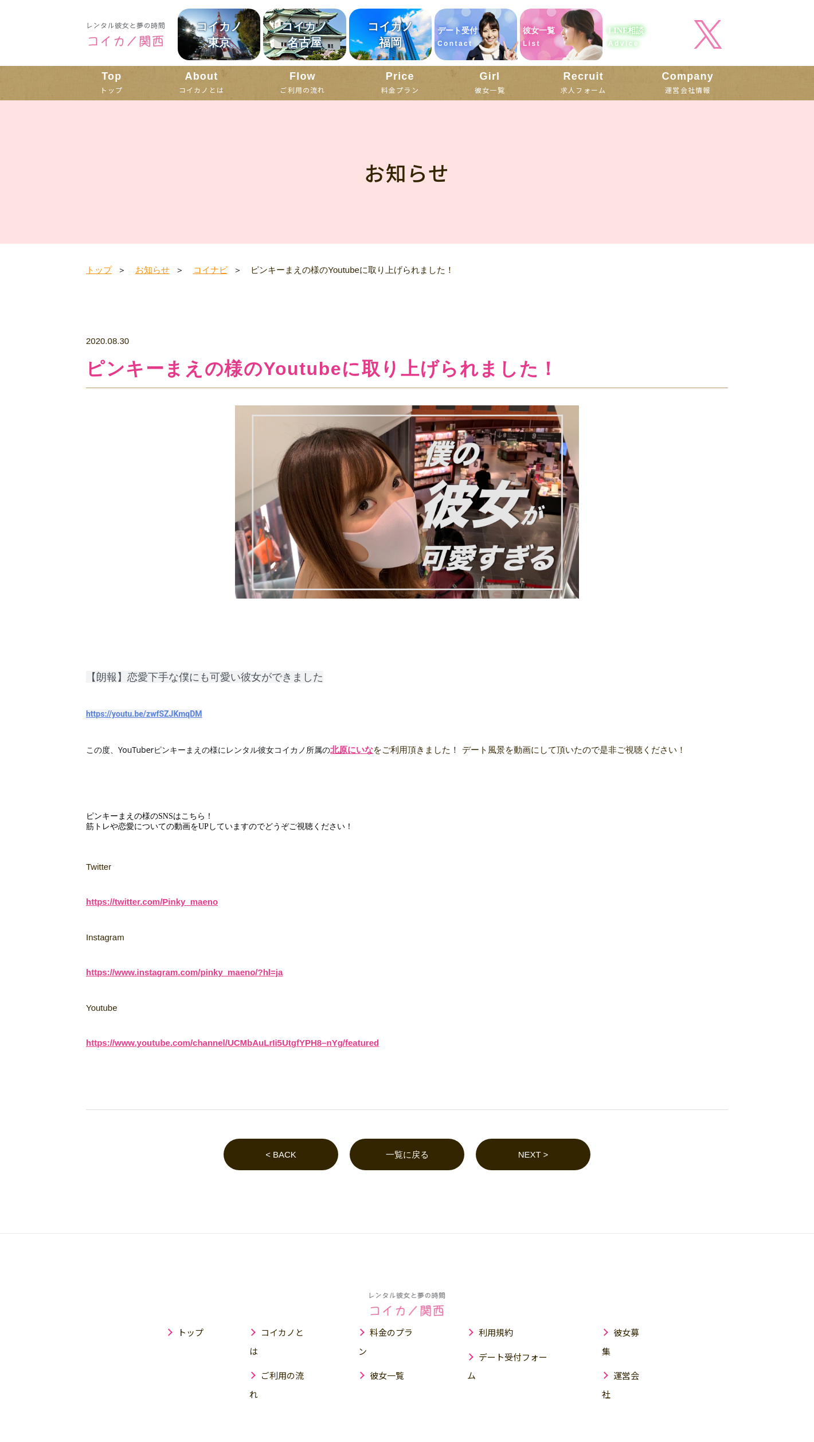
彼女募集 (630, 1332)
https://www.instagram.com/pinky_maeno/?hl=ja (184, 972)
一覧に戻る (407, 1154)
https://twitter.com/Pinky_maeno (152, 901)
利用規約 (496, 1332)
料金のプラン (395, 1332)
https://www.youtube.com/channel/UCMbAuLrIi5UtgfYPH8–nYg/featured (232, 1043)
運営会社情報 (688, 82)
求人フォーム (583, 82)
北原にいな (351, 750)
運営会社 (630, 1357)
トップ (111, 82)
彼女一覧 (490, 82)
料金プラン (400, 82)
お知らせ (152, 270)
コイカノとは (201, 82)
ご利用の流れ (302, 82)
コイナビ (210, 270)
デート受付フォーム (517, 1357)
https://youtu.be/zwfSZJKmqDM (144, 713)
